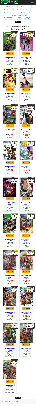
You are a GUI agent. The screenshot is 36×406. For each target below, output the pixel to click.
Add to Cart (9, 53)
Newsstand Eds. (8, 17)
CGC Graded (18, 17)
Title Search (7, 6)
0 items (12, 1)
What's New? (28, 17)
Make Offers (27, 19)
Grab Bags (19, 19)
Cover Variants (22, 15)
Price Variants (12, 15)
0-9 (13, 6)
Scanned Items (9, 19)
